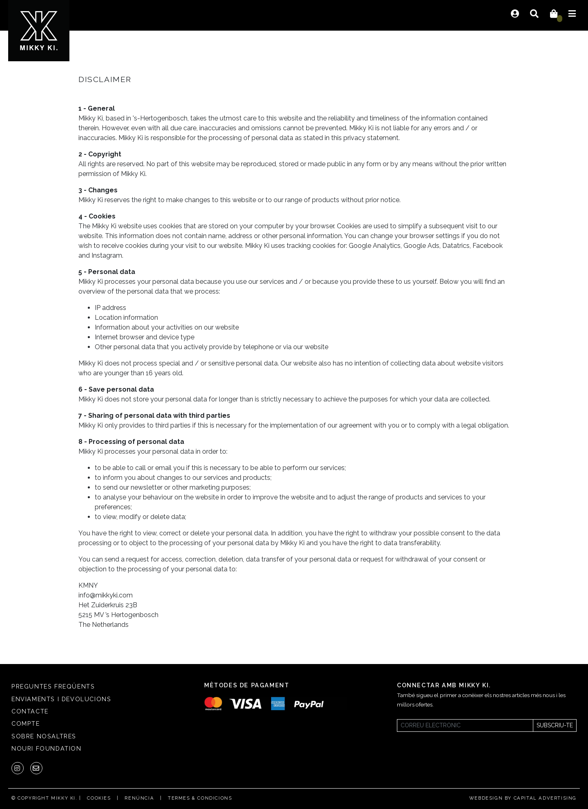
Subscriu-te (555, 725)
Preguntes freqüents (53, 686)
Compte (25, 723)
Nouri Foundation (46, 748)
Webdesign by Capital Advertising (523, 798)
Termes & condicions (200, 798)
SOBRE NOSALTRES (43, 736)
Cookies (99, 798)
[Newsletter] (465, 725)
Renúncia (139, 798)
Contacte (30, 711)
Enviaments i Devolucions (61, 698)
